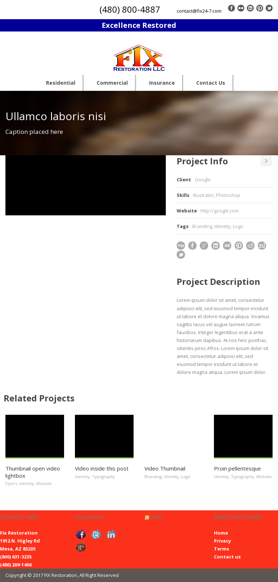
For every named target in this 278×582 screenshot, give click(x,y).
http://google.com (220, 210)
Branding (202, 226)
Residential (60, 82)
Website (44, 483)
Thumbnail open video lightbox (32, 472)
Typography (103, 476)
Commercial (112, 82)
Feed (157, 517)
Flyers (11, 483)
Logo (238, 226)
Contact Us (210, 82)
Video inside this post (102, 468)
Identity (222, 226)
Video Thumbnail (164, 468)
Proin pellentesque (237, 468)
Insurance (162, 82)
